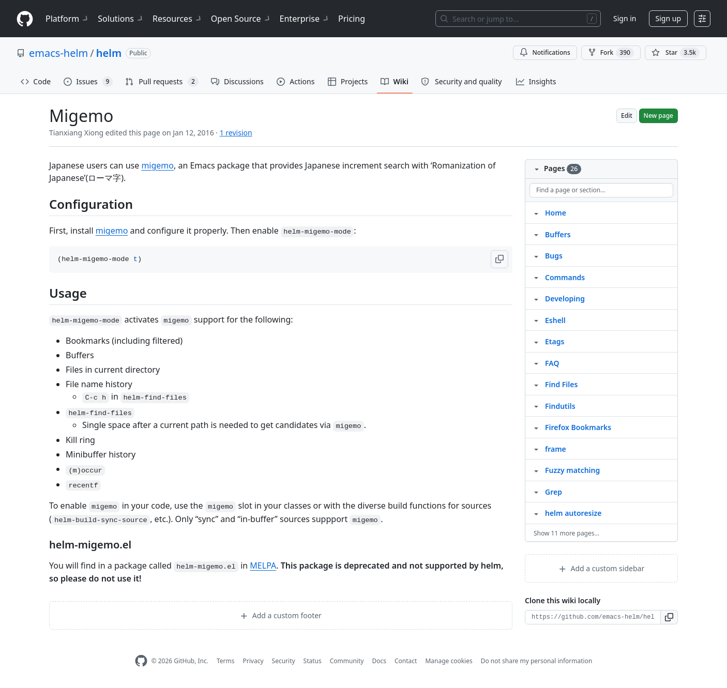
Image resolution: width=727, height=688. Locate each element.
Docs (379, 660)
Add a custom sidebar (601, 568)
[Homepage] (25, 18)
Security (283, 660)
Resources (178, 18)
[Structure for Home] (536, 212)
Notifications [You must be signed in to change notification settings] (545, 52)
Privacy (253, 660)
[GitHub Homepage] (141, 660)
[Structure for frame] (536, 448)
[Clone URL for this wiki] (593, 617)
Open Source (241, 18)
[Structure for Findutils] (536, 405)
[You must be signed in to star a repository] (675, 52)
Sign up (668, 18)
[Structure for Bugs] (536, 255)
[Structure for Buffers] (536, 234)
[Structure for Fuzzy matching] (536, 470)
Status (313, 660)
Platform (67, 18)
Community (347, 660)
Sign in (624, 18)
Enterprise (305, 18)
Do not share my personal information (537, 660)
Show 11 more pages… (566, 533)
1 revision (236, 132)
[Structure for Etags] (536, 341)
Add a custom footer (281, 615)
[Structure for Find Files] (536, 384)
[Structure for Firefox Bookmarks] (536, 427)
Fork (611, 53)
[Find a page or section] (601, 190)
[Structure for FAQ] (536, 363)
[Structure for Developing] (536, 298)
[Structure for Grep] (536, 491)
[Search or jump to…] (518, 18)
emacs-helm (58, 53)
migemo (157, 165)
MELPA (263, 565)
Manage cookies (448, 660)
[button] (499, 259)
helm (109, 53)
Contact (406, 660)
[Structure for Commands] (536, 277)
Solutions (121, 18)
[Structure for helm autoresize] (536, 512)
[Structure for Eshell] (536, 320)
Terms (226, 660)
